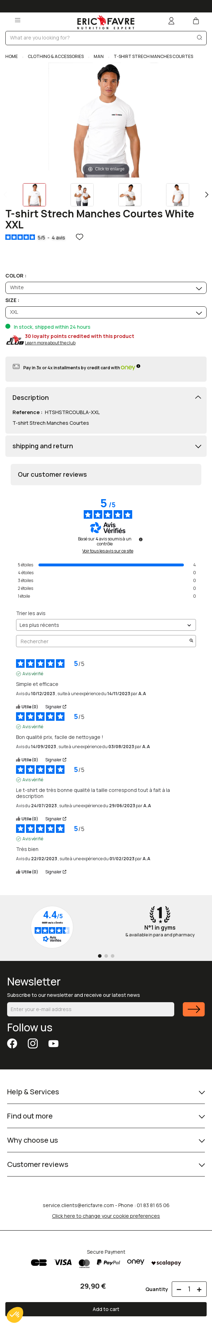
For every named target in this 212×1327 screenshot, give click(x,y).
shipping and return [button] (42, 446)
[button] (15, 1314)
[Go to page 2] (106, 956)
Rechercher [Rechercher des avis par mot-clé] (102, 641)
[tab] (106, 398)
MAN (98, 56)
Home (12, 56)
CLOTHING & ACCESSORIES (55, 56)
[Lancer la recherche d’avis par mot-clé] (191, 641)
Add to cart (106, 1309)
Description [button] (30, 397)
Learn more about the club (50, 343)
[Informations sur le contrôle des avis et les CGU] (141, 539)
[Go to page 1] (100, 956)
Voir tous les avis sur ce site (107, 551)
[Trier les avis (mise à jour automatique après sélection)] (106, 625)
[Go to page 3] (112, 956)
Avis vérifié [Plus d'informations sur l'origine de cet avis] (32, 673)
